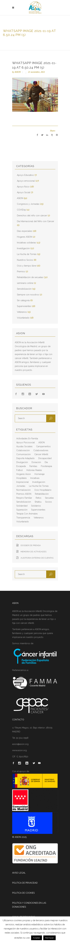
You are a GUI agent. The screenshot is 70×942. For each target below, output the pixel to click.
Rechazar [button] (49, 938)
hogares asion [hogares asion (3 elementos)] (23, 474)
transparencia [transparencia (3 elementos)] (23, 517)
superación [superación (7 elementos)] (21, 509)
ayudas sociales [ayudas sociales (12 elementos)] (24, 446)
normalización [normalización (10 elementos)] (23, 490)
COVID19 (21, 210)
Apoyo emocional (26, 181)
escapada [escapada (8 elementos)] (21, 466)
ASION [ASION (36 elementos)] (41, 442)
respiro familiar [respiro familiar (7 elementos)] (24, 498)
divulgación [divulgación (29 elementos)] (22, 462)
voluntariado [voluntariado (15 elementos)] (22, 521)
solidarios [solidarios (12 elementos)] (36, 506)
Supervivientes (24, 306)
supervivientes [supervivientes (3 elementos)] (38, 509)
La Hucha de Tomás (26, 254)
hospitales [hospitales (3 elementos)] (21, 478)
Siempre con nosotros (28, 294)
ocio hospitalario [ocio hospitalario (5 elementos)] (42, 490)
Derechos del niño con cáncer (32, 215)
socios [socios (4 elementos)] (48, 502)
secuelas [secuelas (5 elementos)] (49, 498)
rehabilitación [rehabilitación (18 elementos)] (42, 494)
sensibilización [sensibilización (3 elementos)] (23, 502)
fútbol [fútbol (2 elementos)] (19, 470)
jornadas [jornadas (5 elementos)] (20, 486)
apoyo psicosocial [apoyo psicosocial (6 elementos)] (25, 442)
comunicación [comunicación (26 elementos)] (23, 454)
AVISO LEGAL (19, 873)
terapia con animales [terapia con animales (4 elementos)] (27, 513)
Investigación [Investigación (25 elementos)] (38, 482)
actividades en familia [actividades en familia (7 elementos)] (27, 438)
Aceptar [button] (36, 938)
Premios (21, 271)
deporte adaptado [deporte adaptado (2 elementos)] (25, 458)
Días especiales (24, 231)
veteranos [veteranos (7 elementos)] (39, 517)
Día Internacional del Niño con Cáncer (35, 221)
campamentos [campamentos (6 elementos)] (43, 446)
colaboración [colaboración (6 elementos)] (23, 450)
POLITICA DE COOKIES (23, 893)
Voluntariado (23, 318)
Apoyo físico (23, 186)
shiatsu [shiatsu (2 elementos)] (38, 502)
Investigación (23, 248)
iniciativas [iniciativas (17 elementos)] (34, 478)
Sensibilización (24, 289)
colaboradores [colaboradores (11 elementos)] (40, 450)
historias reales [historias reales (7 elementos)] (34, 470)
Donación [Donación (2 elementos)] (36, 462)
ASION (18, 72)
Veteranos (22, 312)
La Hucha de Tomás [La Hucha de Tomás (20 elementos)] (39, 486)
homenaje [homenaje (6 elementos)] (39, 474)
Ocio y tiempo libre (26, 266)
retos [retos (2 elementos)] (38, 498)
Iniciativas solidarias (26, 242)
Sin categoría (23, 300)
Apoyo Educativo (25, 175)
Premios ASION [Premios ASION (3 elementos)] (23, 494)
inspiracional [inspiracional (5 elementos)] (22, 482)
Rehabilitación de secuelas (30, 277)
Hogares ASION (24, 237)
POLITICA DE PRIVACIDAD (25, 883)
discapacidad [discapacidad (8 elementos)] (45, 458)
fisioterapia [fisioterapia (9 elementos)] (46, 466)
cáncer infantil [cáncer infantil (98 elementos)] (41, 454)
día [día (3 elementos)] (46, 462)
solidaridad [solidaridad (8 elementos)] (21, 506)
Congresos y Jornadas (28, 204)
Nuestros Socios (25, 260)
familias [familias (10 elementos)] (33, 466)
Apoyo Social (23, 192)
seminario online (25, 283)
